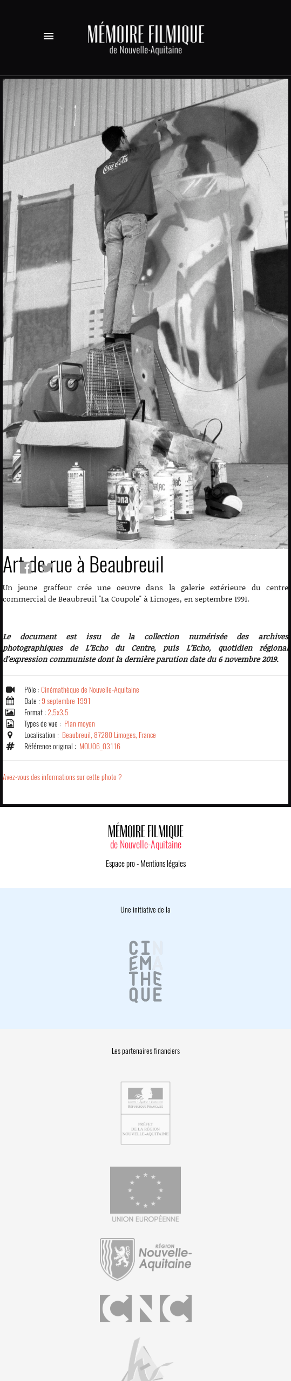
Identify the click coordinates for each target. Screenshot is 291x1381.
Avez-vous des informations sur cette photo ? (62, 777)
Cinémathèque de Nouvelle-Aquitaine (90, 690)
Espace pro (120, 863)
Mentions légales (163, 863)
